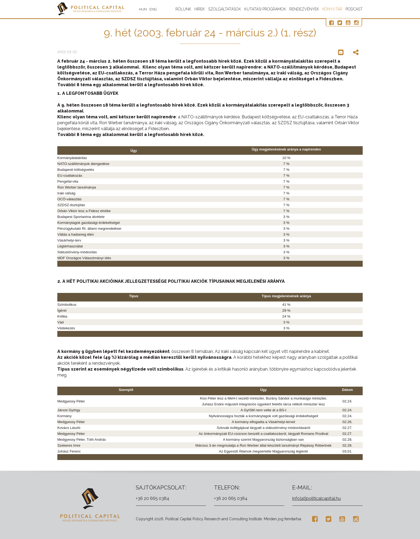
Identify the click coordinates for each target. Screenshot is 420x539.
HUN (143, 9)
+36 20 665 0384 (152, 498)
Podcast (354, 9)
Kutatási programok (265, 9)
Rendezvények (304, 9)
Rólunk (183, 9)
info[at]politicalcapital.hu (316, 498)
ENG (153, 9)
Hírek (199, 9)
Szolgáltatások (224, 9)
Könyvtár (332, 9)
